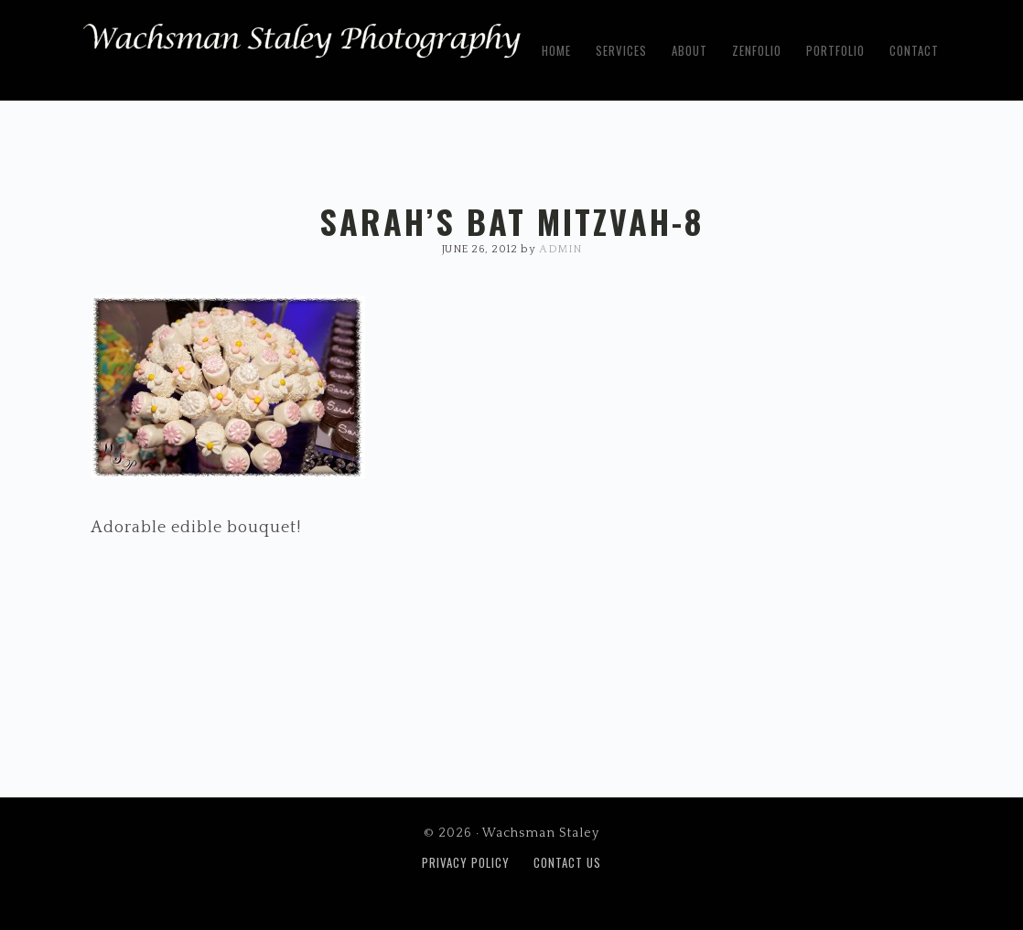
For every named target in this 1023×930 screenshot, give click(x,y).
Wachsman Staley (302, 46)
